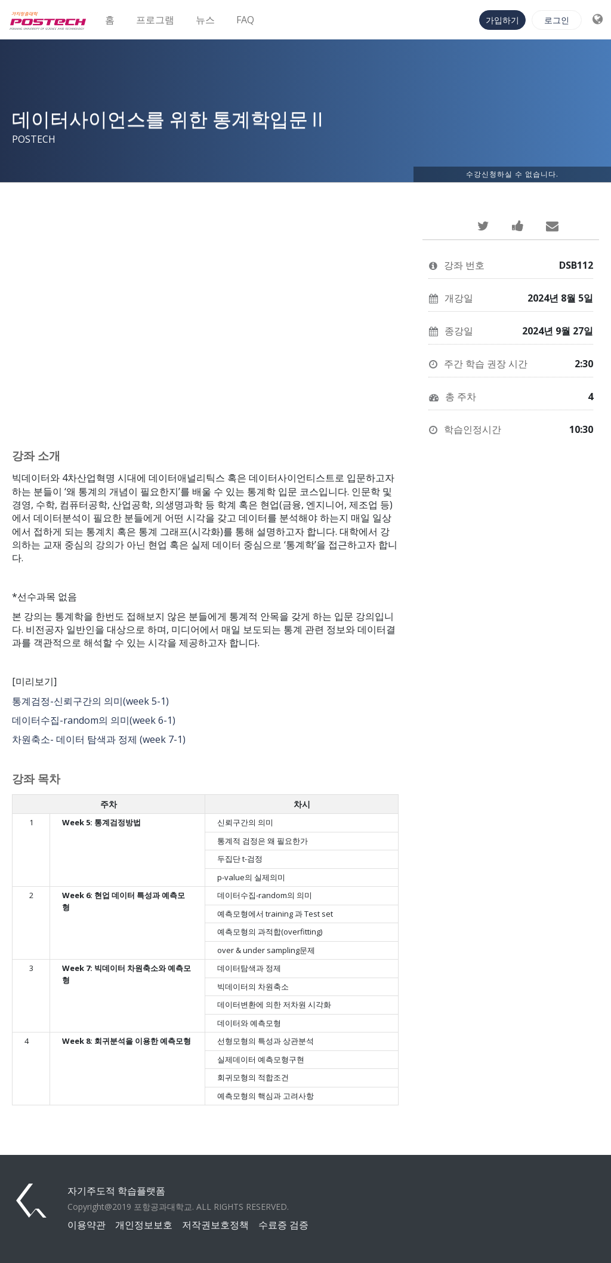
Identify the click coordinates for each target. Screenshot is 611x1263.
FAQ (245, 19)
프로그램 (155, 19)
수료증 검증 (283, 1224)
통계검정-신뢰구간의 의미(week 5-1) (90, 701)
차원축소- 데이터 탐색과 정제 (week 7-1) (99, 739)
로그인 (556, 20)
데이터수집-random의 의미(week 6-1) (93, 720)
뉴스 (205, 19)
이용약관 (86, 1224)
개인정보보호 (143, 1224)
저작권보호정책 (215, 1224)
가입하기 (502, 20)
